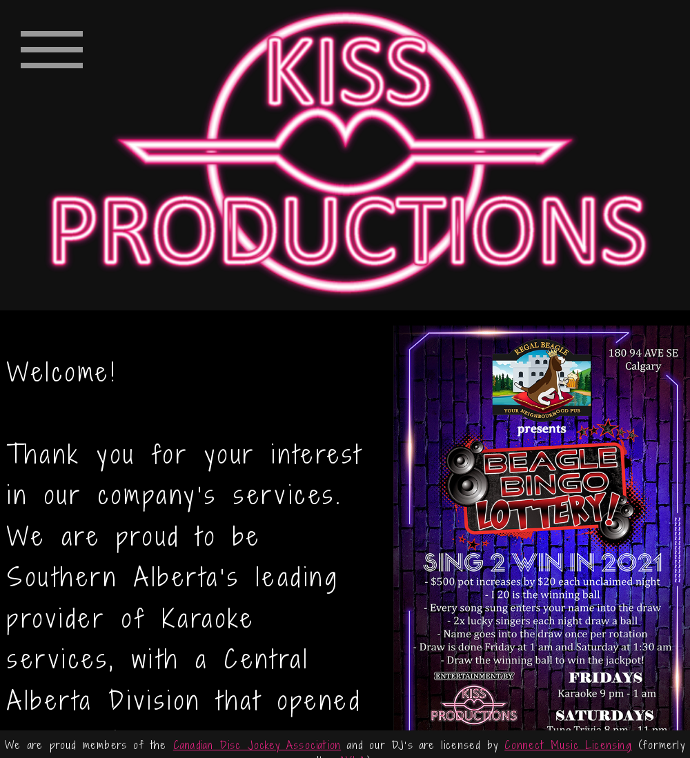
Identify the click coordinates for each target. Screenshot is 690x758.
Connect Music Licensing (568, 744)
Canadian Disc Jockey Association (257, 744)
